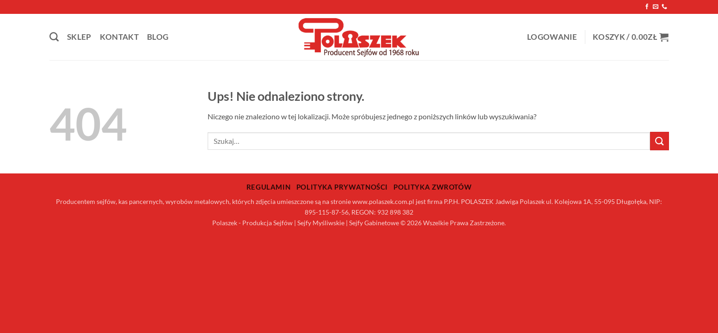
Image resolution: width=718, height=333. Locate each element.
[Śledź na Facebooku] (647, 7)
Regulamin (268, 187)
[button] (552, 37)
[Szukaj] (54, 37)
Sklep (79, 37)
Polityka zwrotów (432, 187)
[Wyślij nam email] (655, 7)
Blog (157, 37)
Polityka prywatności (342, 187)
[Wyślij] (659, 141)
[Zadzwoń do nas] (664, 7)
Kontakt (119, 37)
